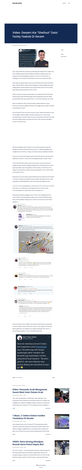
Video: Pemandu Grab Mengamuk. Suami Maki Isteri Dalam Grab (30, 391)
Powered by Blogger (41, 465)
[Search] (64, 3)
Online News (17, 3)
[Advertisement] (41, 15)
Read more (48, 408)
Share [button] (62, 50)
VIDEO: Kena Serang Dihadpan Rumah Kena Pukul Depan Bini (28, 443)
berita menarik (63, 56)
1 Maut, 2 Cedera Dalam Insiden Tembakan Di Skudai (29, 417)
